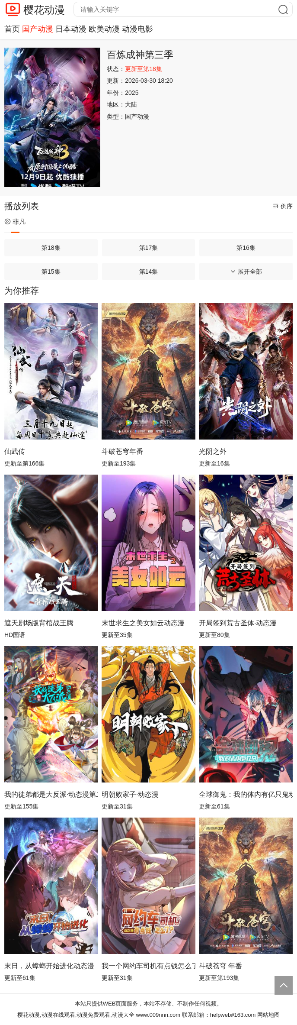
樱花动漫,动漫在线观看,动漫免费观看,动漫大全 (75, 1015)
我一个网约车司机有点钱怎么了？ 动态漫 (148, 966)
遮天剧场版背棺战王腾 (38, 623)
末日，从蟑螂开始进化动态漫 (49, 966)
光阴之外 (213, 451)
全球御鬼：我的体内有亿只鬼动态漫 (246, 794)
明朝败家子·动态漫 (130, 794)
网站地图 (268, 1015)
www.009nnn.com (158, 1015)
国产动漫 (37, 29)
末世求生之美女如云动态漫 (143, 623)
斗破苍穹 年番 (220, 966)
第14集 (148, 271)
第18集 (51, 247)
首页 (12, 29)
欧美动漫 (104, 29)
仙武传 (14, 451)
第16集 (245, 247)
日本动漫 (70, 29)
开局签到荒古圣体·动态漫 (238, 623)
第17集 (148, 247)
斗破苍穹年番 (122, 451)
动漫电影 (137, 29)
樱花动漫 (44, 10)
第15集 (51, 271)
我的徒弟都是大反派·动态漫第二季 (51, 794)
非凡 (15, 221)
